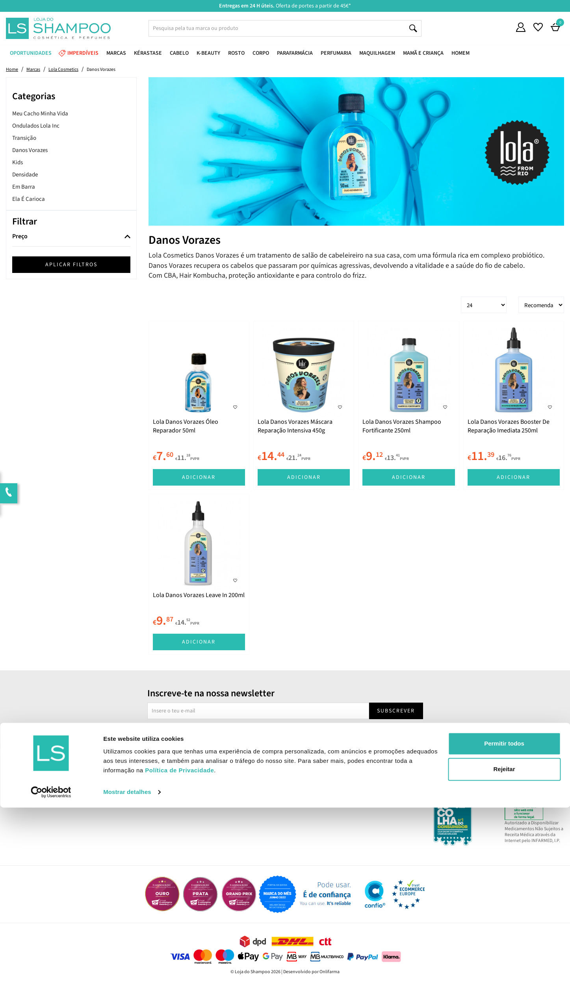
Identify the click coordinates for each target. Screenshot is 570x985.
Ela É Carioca (28, 199)
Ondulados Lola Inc (35, 126)
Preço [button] (20, 236)
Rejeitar (504, 946)
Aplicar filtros (71, 265)
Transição (24, 138)
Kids (17, 162)
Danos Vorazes (30, 150)
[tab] (71, 237)
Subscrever (396, 711)
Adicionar (198, 477)
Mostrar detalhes (127, 969)
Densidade (25, 175)
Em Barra (23, 187)
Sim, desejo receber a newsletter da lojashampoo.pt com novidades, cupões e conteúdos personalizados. (286, 733)
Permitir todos (504, 921)
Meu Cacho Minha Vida (40, 113)
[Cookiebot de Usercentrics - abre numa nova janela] (51, 970)
